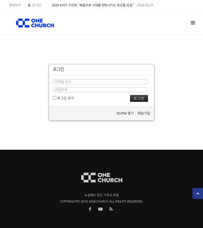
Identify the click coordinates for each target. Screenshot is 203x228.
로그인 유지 (63, 98)
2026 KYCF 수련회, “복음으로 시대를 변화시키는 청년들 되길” (92, 5)
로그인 (36, 5)
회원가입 (143, 113)
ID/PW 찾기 (125, 113)
